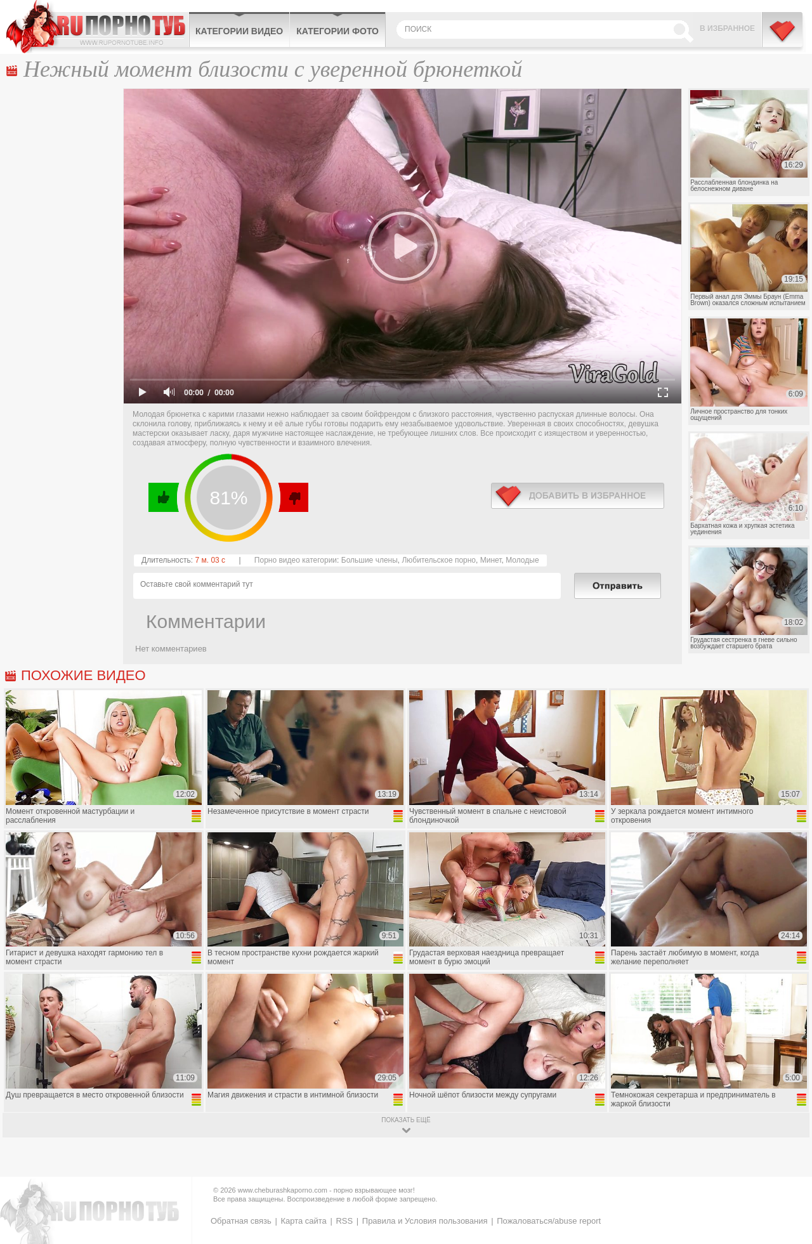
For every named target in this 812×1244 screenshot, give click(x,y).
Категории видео (239, 31)
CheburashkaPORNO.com (97, 26)
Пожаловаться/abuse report (549, 1221)
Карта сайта (303, 1221)
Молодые (522, 560)
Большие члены (369, 560)
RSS (344, 1221)
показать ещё (405, 1119)
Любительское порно (439, 560)
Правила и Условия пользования (425, 1221)
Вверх (787, 1168)
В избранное (727, 28)
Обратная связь (241, 1221)
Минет (491, 560)
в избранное (577, 496)
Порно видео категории (295, 560)
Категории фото (337, 31)
